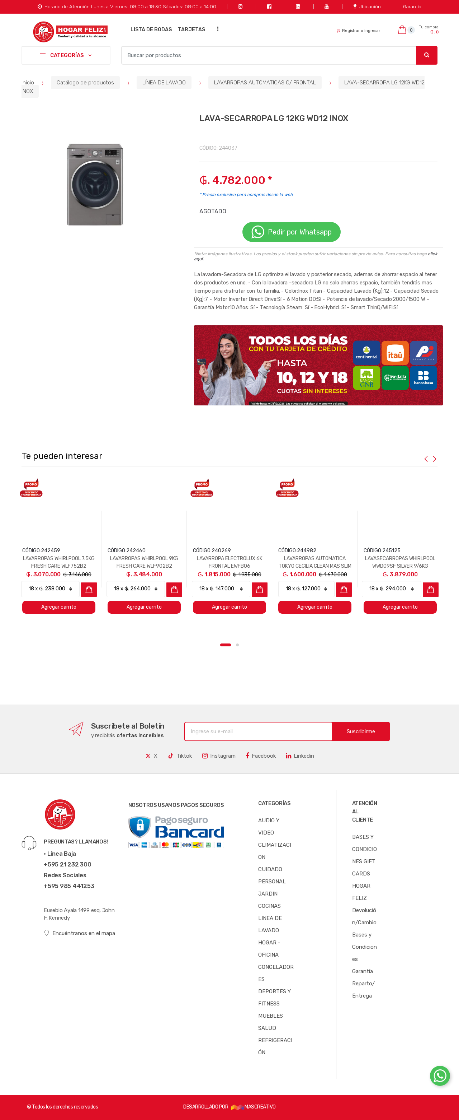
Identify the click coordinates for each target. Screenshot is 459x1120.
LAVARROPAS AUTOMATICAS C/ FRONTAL (265, 82)
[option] (91, 183)
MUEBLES (270, 1016)
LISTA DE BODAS (151, 30)
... (215, 28)
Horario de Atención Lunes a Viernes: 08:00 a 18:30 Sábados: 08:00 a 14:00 (127, 6)
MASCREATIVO (253, 1107)
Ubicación (367, 6)
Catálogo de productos (85, 82)
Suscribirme (361, 731)
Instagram (219, 756)
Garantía (412, 6)
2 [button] (237, 644)
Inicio (28, 82)
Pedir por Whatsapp (291, 232)
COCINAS (269, 906)
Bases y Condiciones (364, 946)
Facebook (261, 756)
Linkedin (300, 756)
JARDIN (268, 894)
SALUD (267, 1028)
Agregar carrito (58, 607)
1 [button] (225, 644)
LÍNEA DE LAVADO (164, 82)
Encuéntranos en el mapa (79, 933)
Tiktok (179, 756)
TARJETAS (191, 30)
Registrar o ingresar (358, 30)
